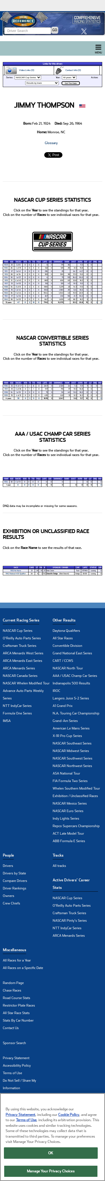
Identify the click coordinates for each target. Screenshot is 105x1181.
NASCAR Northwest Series (72, 766)
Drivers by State (14, 873)
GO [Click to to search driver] (54, 30)
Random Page (13, 983)
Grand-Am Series (65, 721)
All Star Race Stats (16, 1013)
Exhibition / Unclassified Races (75, 796)
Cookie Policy (68, 1116)
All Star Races (63, 638)
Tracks (58, 855)
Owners (8, 896)
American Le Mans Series (71, 728)
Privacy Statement (16, 1058)
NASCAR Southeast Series (72, 743)
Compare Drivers (15, 881)
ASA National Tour (66, 773)
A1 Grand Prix (63, 706)
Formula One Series (17, 713)
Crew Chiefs (11, 903)
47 (18, 302)
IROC (56, 691)
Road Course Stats (16, 998)
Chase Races (12, 990)
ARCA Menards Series (19, 668)
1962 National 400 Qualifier (16, 574)
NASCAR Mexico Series (70, 803)
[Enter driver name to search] (27, 30)
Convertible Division (67, 646)
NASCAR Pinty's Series (70, 921)
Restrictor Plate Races (19, 1005)
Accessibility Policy (17, 1065)
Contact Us (11, 1028)
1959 (6, 290)
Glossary (51, 143)
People (8, 855)
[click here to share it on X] (85, 31)
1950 (6, 268)
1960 (6, 293)
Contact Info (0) (67, 70)
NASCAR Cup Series (17, 631)
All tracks (59, 866)
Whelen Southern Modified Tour (76, 788)
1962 (6, 299)
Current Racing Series (21, 620)
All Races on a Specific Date (23, 968)
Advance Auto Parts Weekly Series (23, 694)
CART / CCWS (63, 661)
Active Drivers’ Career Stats (71, 884)
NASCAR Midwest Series (71, 751)
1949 (6, 265)
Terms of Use (12, 1073)
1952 (6, 274)
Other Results (64, 620)
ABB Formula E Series (69, 841)
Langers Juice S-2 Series (71, 698)
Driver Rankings (14, 888)
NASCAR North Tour (68, 668)
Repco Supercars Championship (76, 826)
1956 (6, 386)
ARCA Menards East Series (22, 661)
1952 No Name (15, 570)
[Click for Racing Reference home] (52, 23)
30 (18, 398)
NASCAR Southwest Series (72, 758)
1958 (6, 287)
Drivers (8, 866)
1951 (6, 271)
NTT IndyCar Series (17, 706)
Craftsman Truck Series (19, 646)
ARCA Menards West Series (23, 653)
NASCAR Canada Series (20, 676)
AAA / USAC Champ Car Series (75, 676)
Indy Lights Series (66, 818)
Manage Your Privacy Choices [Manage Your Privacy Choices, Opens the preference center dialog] (50, 1173)
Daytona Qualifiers (66, 631)
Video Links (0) (19, 70)
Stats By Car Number (18, 1020)
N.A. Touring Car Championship (76, 713)
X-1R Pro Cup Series (67, 736)
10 (33, 302)
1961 (6, 296)
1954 (6, 277)
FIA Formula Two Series (70, 781)
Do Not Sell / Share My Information (19, 1084)
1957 (6, 283)
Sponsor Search (14, 1043)
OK (50, 1154)
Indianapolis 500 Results (71, 683)
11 (33, 398)
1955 (6, 280)
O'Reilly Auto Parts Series (22, 638)
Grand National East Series (72, 653)
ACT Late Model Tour (68, 833)
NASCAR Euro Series (68, 811)
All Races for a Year (17, 960)
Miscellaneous (14, 950)
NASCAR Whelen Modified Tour (26, 683)
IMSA (7, 721)
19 (16, 386)
